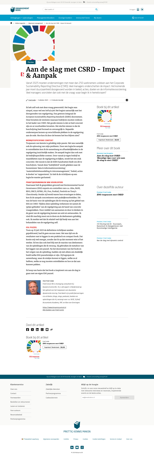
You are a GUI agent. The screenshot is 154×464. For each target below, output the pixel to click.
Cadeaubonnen (52, 398)
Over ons (13, 389)
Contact (13, 393)
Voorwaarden (15, 398)
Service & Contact (116, 439)
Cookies (85, 439)
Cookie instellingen (99, 439)
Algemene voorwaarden (51, 439)
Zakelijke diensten (53, 389)
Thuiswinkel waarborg (30, 439)
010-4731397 (139, 18)
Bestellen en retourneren (20, 402)
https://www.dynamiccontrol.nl (54, 307)
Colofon (66, 439)
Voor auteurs (15, 410)
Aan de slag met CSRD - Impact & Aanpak (58, 23)
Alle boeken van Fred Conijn (53, 310)
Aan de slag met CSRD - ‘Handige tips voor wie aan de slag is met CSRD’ (111, 158)
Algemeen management (35, 23)
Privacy (75, 439)
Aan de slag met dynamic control (110, 240)
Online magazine (20, 23)
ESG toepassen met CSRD (107, 136)
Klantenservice (17, 384)
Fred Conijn (32, 100)
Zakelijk (49, 384)
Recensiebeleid (16, 415)
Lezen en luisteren (17, 406)
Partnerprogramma (17, 419)
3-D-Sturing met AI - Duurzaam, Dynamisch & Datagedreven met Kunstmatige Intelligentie (110, 226)
